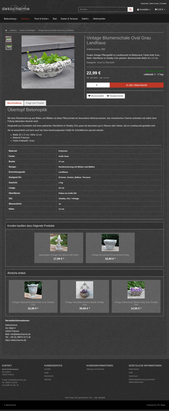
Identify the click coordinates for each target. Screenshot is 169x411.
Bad (55, 19)
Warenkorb (48, 376)
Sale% (85, 19)
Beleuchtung (10, 19)
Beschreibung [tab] (14, 103)
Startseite (144, 4)
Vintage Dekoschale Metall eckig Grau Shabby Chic (136, 303)
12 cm (61, 209)
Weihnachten (99, 19)
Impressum (133, 376)
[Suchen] (103, 9)
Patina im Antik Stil (67, 193)
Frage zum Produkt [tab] (35, 103)
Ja (60, 204)
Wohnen (25, 19)
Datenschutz (134, 369)
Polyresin (63, 151)
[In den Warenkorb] (137, 85)
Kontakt (163, 4)
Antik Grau (64, 156)
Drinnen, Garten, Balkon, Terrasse (74, 177)
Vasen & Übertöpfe (105, 62)
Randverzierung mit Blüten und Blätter (77, 167)
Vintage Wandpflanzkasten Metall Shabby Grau (84, 303)
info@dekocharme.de (17, 380)
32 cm (61, 188)
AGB (131, 373)
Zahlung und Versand (95, 369)
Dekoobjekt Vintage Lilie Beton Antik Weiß (58, 255)
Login (46, 373)
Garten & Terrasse (69, 19)
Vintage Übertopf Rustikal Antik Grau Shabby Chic (33, 303)
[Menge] (98, 85)
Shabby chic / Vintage (69, 198)
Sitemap (47, 379)
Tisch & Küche (41, 19)
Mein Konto (154, 4)
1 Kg (61, 182)
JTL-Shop (161, 405)
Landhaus (63, 172)
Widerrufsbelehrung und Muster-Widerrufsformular (142, 380)
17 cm (61, 161)
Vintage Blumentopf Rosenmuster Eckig (110, 255)
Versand (106, 78)
